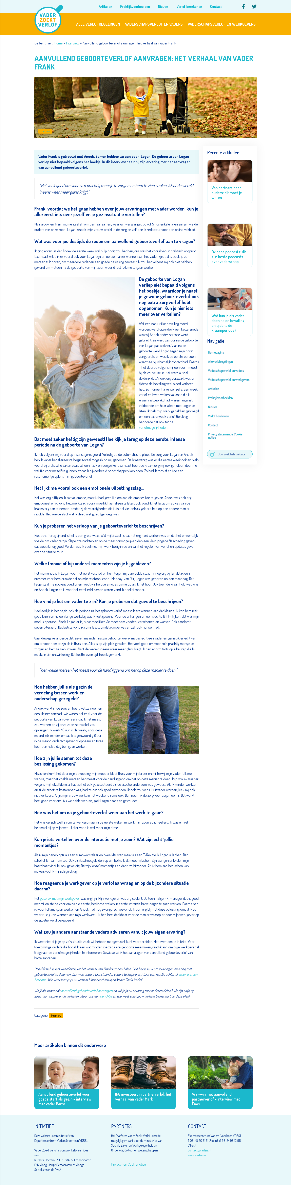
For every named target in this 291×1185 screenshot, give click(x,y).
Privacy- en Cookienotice (128, 1164)
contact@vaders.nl (199, 1150)
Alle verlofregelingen (220, 361)
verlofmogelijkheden (153, 427)
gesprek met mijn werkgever (60, 898)
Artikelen (213, 389)
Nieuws (212, 407)
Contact (213, 425)
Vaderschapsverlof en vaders (226, 371)
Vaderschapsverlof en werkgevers (228, 380)
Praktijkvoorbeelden (220, 398)
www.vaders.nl (197, 1155)
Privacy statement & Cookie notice (225, 435)
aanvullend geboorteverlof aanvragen (87, 990)
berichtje (106, 996)
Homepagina (216, 352)
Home (58, 43)
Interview (72, 43)
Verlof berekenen (218, 416)
